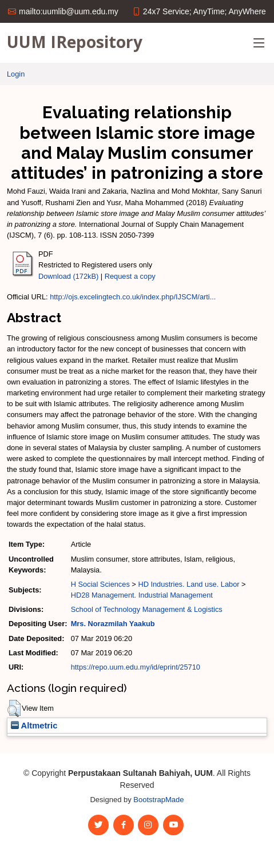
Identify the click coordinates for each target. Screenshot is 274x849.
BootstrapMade (158, 799)
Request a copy (130, 276)
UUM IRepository (74, 42)
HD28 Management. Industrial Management (142, 595)
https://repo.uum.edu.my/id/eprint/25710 (135, 667)
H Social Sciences (100, 584)
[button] (14, 708)
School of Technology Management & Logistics (147, 609)
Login (16, 74)
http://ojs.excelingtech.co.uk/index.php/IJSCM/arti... (133, 297)
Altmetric (34, 725)
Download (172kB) (68, 276)
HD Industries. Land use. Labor (188, 584)
